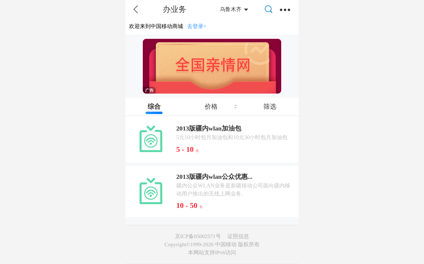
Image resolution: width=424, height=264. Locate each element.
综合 (154, 106)
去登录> (197, 26)
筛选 (269, 106)
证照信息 (238, 236)
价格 (211, 106)
